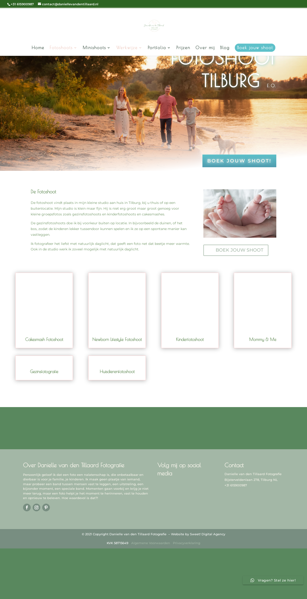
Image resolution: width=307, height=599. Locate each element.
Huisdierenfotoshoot (117, 371)
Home (38, 48)
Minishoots (94, 48)
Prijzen (183, 48)
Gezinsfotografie (44, 371)
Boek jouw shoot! (239, 161)
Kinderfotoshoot (190, 339)
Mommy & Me (262, 339)
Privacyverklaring (186, 543)
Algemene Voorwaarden (150, 543)
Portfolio (157, 48)
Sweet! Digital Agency (207, 534)
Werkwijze (127, 48)
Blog (225, 48)
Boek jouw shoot (255, 47)
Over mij (205, 48)
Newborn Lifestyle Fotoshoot (117, 339)
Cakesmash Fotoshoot (44, 339)
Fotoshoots (61, 48)
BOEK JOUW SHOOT (239, 250)
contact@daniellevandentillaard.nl (251, 491)
